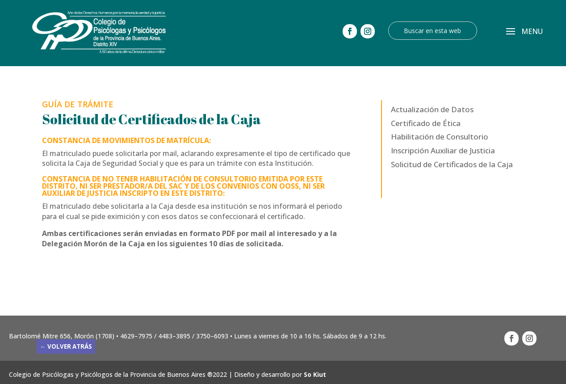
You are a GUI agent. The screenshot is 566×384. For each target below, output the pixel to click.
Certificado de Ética (426, 123)
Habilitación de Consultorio (439, 136)
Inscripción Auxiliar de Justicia (443, 150)
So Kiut (315, 374)
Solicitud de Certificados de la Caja (452, 164)
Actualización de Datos (432, 109)
